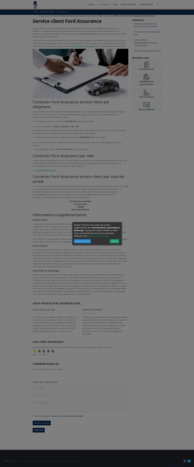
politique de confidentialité (98, 236)
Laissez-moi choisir (82, 241)
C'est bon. (114, 241)
